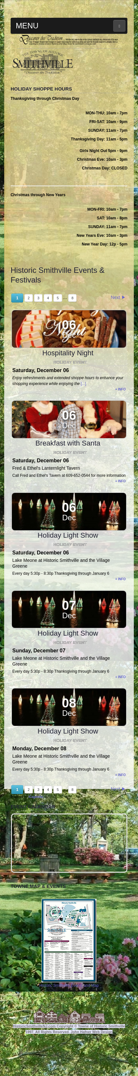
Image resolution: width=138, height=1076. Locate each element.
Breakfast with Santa (67, 473)
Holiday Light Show (68, 565)
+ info (120, 419)
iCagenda (35, 826)
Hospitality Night (67, 383)
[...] (83, 413)
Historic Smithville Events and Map (69, 972)
